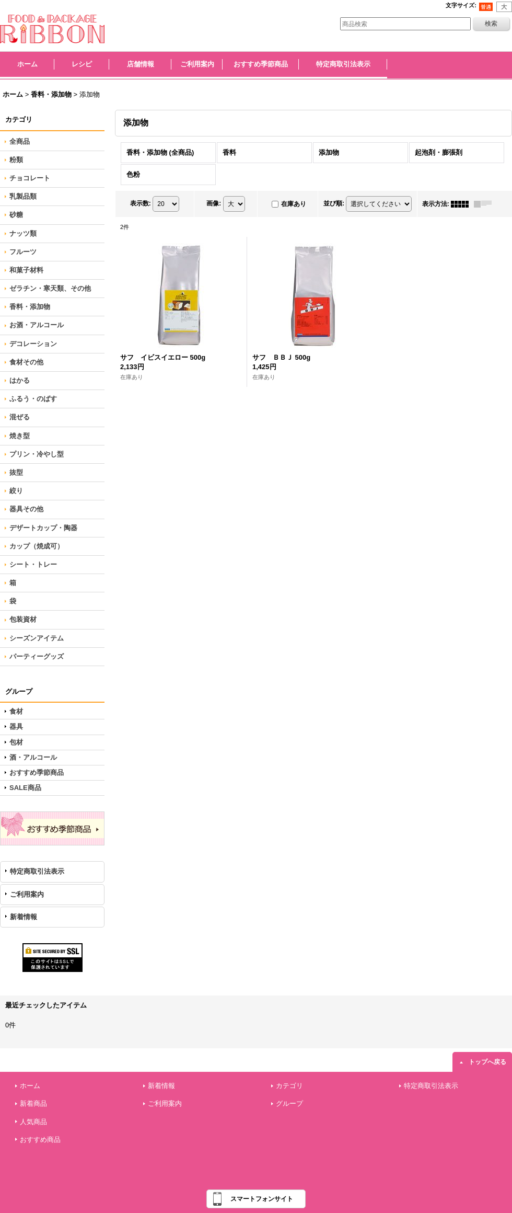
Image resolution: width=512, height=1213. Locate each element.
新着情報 (23, 917)
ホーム (30, 1086)
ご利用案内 (27, 894)
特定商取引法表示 (37, 871)
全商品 (19, 141)
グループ (289, 1103)
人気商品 (33, 1122)
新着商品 (33, 1103)
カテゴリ (289, 1086)
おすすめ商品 (40, 1139)
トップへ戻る (487, 1062)
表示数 (140, 203)
